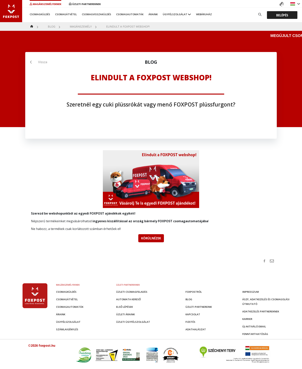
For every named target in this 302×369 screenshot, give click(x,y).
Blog (51, 26)
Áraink (153, 14)
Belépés (282, 15)
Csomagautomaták (129, 14)
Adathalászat (195, 329)
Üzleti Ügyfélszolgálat (133, 322)
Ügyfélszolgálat (175, 14)
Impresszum (250, 292)
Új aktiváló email (254, 326)
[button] (293, 4)
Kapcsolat (192, 314)
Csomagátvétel (66, 14)
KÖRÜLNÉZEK (151, 238)
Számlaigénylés (67, 329)
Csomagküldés (40, 14)
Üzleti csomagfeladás (131, 292)
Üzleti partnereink (198, 307)
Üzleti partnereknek (85, 4)
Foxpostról (193, 292)
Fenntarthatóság (255, 334)
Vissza (42, 62)
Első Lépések (124, 307)
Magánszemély (81, 26)
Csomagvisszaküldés (96, 14)
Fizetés (190, 322)
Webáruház (204, 14)
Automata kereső (128, 299)
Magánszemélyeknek (45, 4)
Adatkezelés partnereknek (260, 311)
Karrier (247, 319)
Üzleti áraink (125, 314)
